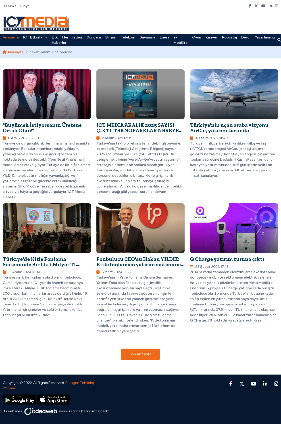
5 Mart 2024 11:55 (113, 272)
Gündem (93, 37)
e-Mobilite (180, 40)
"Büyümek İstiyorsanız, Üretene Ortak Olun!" (42, 128)
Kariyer (212, 37)
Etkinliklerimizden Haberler (67, 40)
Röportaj (229, 37)
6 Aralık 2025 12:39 (21, 138)
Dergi (245, 37)
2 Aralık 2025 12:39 (114, 138)
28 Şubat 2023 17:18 (209, 266)
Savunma (147, 37)
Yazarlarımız (265, 37)
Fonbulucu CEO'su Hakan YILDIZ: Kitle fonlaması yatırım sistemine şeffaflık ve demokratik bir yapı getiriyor (138, 267)
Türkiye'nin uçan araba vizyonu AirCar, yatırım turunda (229, 128)
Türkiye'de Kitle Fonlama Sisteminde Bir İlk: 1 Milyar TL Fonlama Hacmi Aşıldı (40, 264)
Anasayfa (11, 37)
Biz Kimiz (9, 6)
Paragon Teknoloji (79, 382)
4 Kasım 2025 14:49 (209, 138)
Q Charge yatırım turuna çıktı (227, 259)
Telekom (128, 37)
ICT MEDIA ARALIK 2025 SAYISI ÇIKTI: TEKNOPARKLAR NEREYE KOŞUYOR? (137, 130)
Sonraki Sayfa (140, 354)
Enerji (164, 37)
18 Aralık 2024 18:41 (21, 272)
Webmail (9, 388)
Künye (25, 6)
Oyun (196, 37)
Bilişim (110, 37)
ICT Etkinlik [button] (35, 37)
